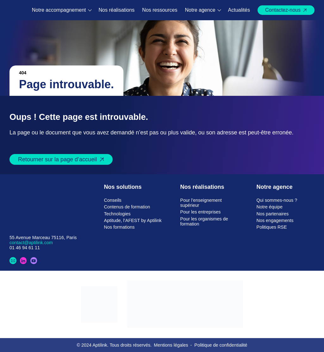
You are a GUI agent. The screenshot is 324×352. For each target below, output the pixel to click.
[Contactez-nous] (12, 260)
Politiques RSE (272, 227)
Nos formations (119, 227)
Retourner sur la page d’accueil (57, 159)
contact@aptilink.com (31, 242)
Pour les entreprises (200, 211)
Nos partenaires (273, 213)
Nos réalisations (117, 10)
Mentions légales (171, 345)
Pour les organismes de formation (204, 221)
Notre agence (200, 10)
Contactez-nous (283, 10)
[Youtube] (33, 260)
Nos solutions (123, 187)
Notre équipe (270, 206)
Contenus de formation (127, 206)
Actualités (239, 10)
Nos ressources (159, 10)
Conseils (113, 200)
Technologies (117, 213)
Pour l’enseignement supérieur (201, 203)
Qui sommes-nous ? (277, 200)
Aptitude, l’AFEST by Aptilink (133, 220)
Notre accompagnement (59, 10)
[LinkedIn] (23, 260)
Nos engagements (275, 220)
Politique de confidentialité (220, 345)
